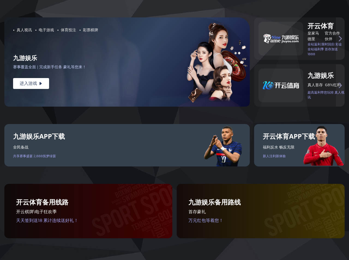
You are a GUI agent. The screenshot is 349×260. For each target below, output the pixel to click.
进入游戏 (31, 83)
